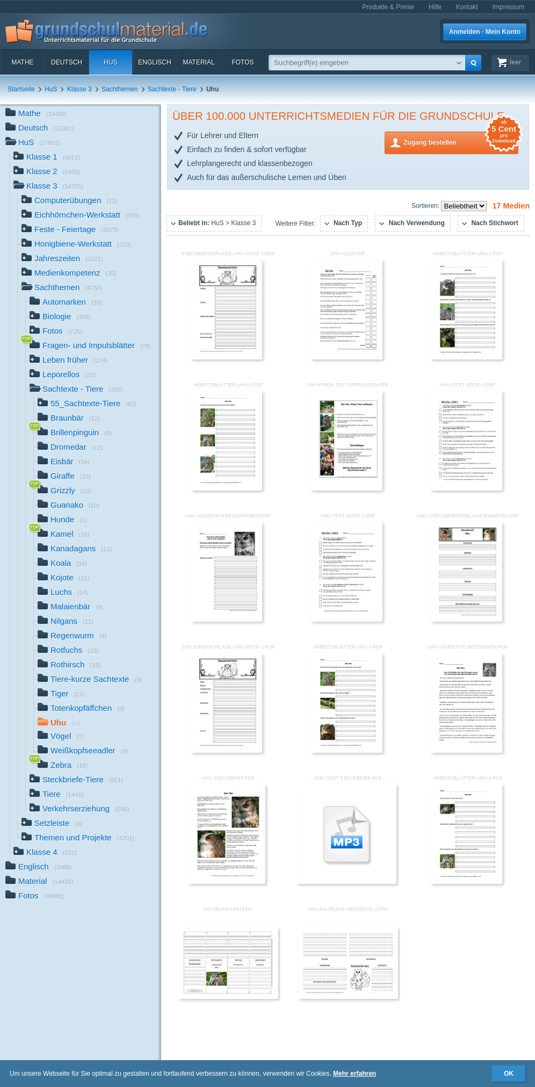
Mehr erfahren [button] (354, 1073)
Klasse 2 (46, 172)
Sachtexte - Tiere (172, 89)
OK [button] (509, 1073)
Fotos (243, 62)
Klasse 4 (45, 853)
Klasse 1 (46, 157)
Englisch (154, 62)
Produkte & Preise (388, 7)
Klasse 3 (79, 89)
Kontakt (467, 7)
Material (198, 62)
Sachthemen (120, 89)
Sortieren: (426, 206)
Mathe (22, 62)
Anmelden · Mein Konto (484, 31)
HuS (110, 62)
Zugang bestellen (460, 142)
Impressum (508, 7)
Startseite (21, 89)
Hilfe (435, 7)
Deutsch (66, 62)
